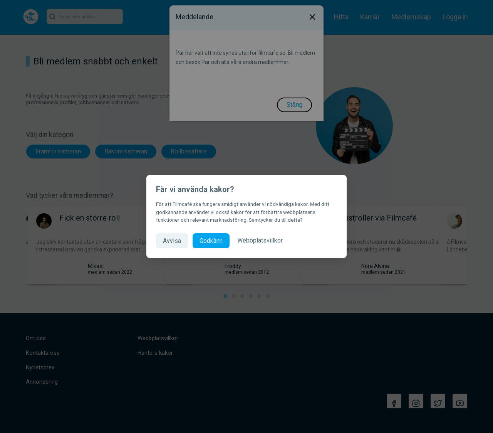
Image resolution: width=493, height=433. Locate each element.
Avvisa (172, 240)
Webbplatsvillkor (260, 240)
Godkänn (211, 240)
